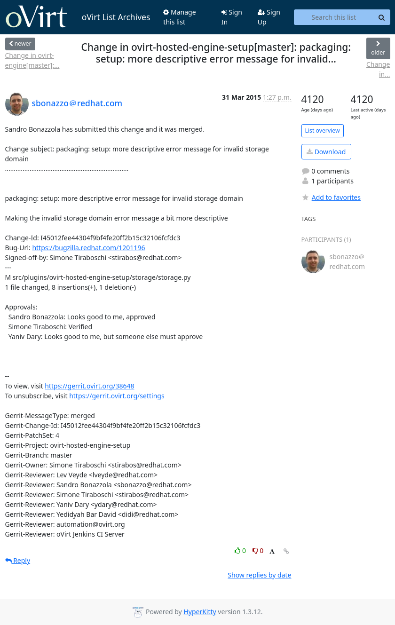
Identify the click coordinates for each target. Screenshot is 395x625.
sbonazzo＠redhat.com (77, 103)
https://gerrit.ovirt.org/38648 (89, 385)
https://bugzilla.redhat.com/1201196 (88, 247)
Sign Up (269, 17)
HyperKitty (199, 611)
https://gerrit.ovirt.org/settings (116, 395)
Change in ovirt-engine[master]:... (32, 60)
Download (326, 151)
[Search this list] (333, 17)
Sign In (231, 17)
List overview (322, 130)
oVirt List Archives (77, 17)
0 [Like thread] (241, 550)
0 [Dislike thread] (258, 550)
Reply (18, 560)
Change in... (378, 69)
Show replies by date (259, 574)
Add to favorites (331, 197)
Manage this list (179, 17)
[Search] (381, 17)
